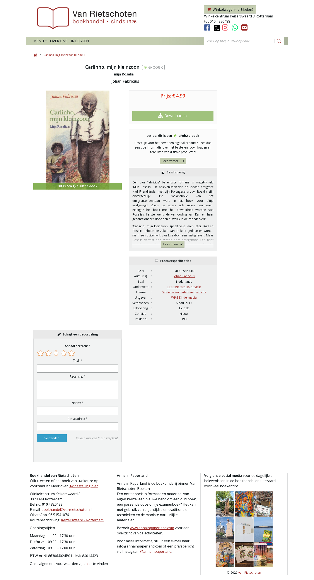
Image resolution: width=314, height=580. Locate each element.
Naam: (76, 403)
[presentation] (65, 452)
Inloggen (80, 41)
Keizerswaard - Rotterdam (82, 520)
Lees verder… (173, 161)
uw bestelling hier (83, 486)
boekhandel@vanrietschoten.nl (66, 509)
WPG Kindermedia (184, 297)
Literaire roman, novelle (184, 287)
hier (88, 563)
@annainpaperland (155, 551)
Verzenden (51, 438)
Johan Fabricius (184, 276)
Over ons (58, 41)
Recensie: (76, 376)
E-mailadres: (76, 419)
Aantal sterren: (76, 346)
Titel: (76, 360)
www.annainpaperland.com (152, 527)
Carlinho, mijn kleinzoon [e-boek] (64, 55)
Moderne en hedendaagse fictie (184, 292)
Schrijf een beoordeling (80, 334)
